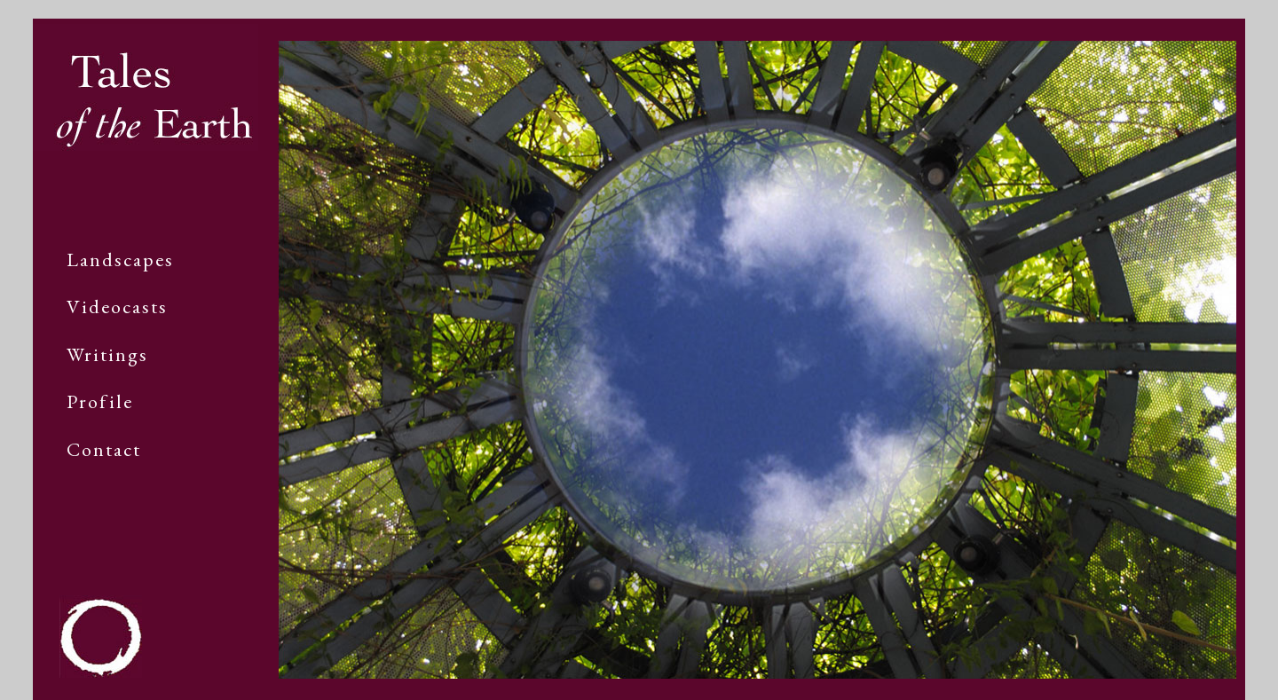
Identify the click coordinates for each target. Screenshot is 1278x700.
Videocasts (117, 306)
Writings (107, 354)
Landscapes (120, 259)
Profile (100, 401)
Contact (104, 449)
